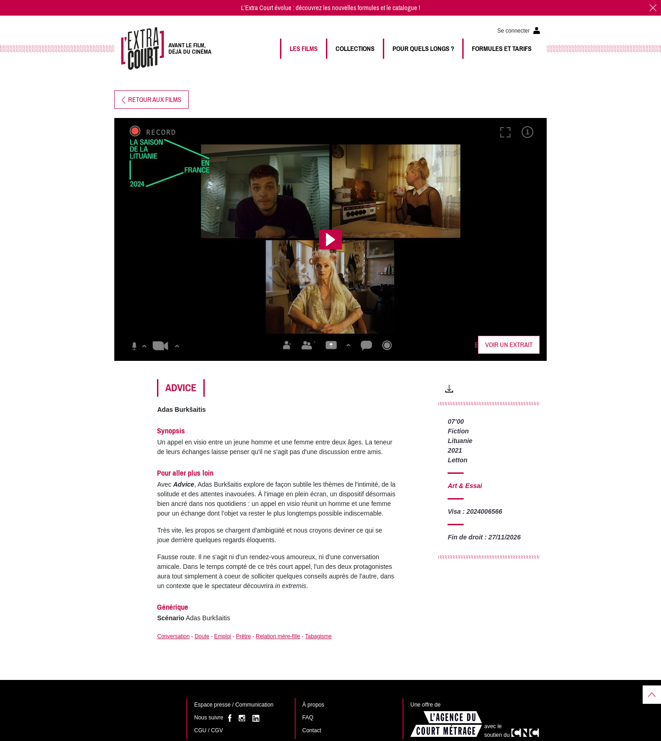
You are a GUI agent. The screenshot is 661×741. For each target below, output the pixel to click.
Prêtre (243, 636)
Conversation (173, 636)
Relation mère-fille (278, 636)
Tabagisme (318, 636)
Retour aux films (151, 99)
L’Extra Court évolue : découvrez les (286, 7)
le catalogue (402, 7)
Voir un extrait (508, 344)
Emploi (222, 636)
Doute (202, 636)
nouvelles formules (355, 7)
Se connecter (513, 31)
